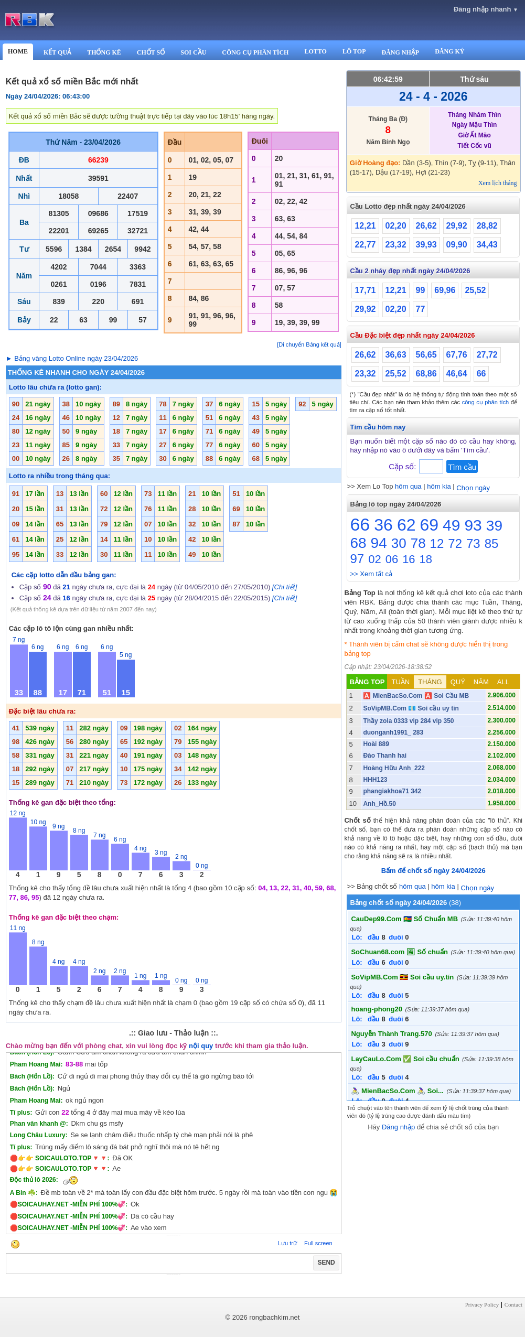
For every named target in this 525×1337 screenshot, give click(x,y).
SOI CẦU (193, 52)
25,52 (475, 290)
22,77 (365, 244)
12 (437, 543)
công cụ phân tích (485, 402)
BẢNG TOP (366, 682)
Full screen (318, 1243)
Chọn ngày (473, 488)
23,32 (395, 244)
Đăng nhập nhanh (486, 9)
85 (492, 543)
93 (472, 525)
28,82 (487, 225)
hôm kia (439, 486)
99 (420, 290)
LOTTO (315, 51)
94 (379, 543)
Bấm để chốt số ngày (433, 871)
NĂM (481, 682)
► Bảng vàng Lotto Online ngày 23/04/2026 (72, 358)
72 (455, 543)
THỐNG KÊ (104, 52)
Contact (513, 1304)
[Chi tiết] (284, 587)
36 (383, 524)
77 (420, 309)
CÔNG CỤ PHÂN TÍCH (255, 52)
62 (406, 524)
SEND (326, 1262)
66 (481, 373)
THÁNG (430, 682)
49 (451, 525)
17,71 (365, 290)
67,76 (456, 354)
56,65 (426, 354)
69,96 (444, 290)
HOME (18, 51)
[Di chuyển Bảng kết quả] (309, 344)
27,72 (487, 354)
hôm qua (408, 486)
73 (473, 543)
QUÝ (458, 682)
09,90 (456, 244)
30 (398, 543)
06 (391, 559)
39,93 (426, 244)
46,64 (456, 373)
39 (494, 525)
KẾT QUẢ (57, 52)
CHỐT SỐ (151, 52)
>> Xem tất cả (371, 574)
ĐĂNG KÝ (449, 51)
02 (374, 559)
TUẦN (400, 682)
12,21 (365, 225)
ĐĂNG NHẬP (400, 52)
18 (426, 559)
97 (357, 559)
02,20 (395, 225)
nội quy (201, 1046)
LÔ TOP (354, 51)
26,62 (426, 225)
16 (408, 559)
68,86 (426, 373)
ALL (503, 682)
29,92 (456, 225)
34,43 (487, 244)
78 (418, 543)
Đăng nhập (398, 1127)
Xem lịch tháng (497, 183)
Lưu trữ (287, 1243)
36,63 (395, 354)
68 (358, 543)
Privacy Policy (482, 1304)
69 (429, 524)
